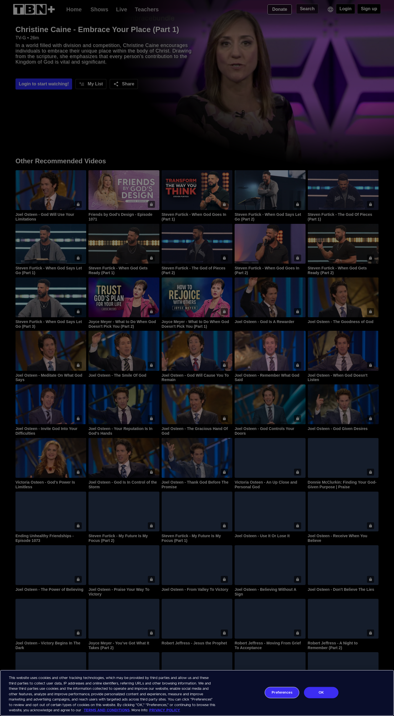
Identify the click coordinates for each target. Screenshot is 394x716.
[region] (197, 693)
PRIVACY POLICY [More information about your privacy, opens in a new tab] (164, 710)
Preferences (282, 692)
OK (321, 692)
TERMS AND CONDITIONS (107, 710)
